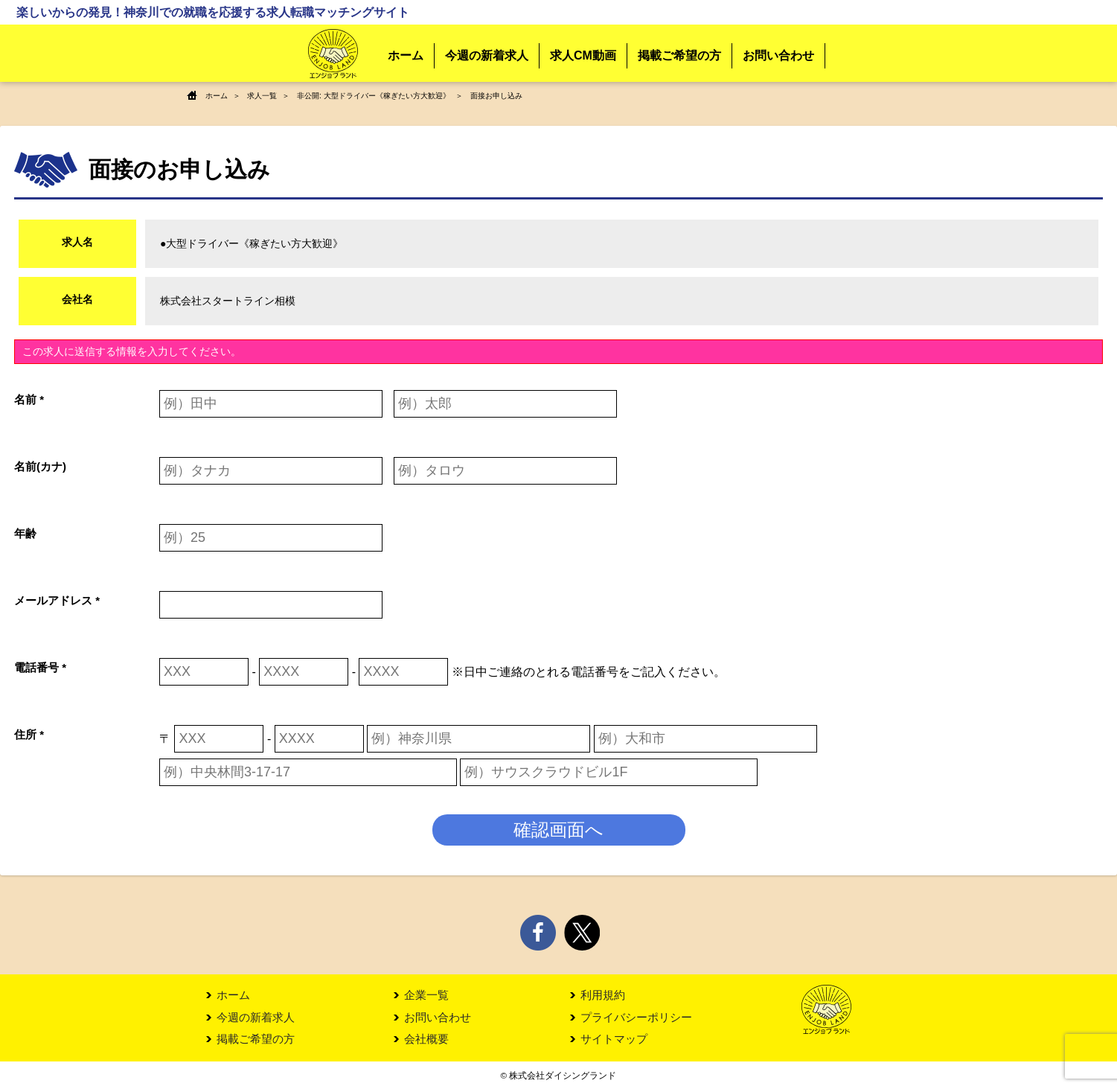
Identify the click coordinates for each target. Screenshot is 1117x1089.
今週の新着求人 (486, 55)
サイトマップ (613, 1039)
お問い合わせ (778, 55)
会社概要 (426, 1039)
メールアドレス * (57, 599)
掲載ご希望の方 (679, 55)
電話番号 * (40, 666)
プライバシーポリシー (636, 1017)
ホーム (405, 55)
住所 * (29, 733)
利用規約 (602, 995)
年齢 (25, 532)
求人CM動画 (583, 55)
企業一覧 (426, 995)
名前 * (29, 398)
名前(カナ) (40, 465)
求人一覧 (262, 96)
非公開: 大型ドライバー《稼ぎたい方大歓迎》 (373, 96)
